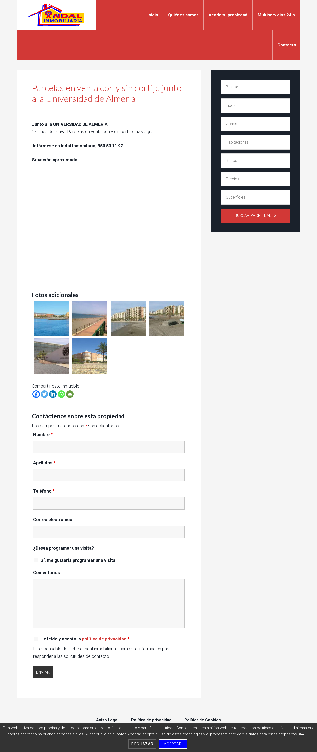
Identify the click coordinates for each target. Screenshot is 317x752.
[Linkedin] (53, 394)
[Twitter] (44, 394)
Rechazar (142, 744)
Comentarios (46, 572)
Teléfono (44, 491)
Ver (302, 734)
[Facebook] (36, 394)
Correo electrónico (52, 519)
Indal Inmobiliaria (56, 15)
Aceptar (173, 744)
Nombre (43, 434)
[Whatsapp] (61, 394)
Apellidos (44, 462)
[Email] (70, 394)
